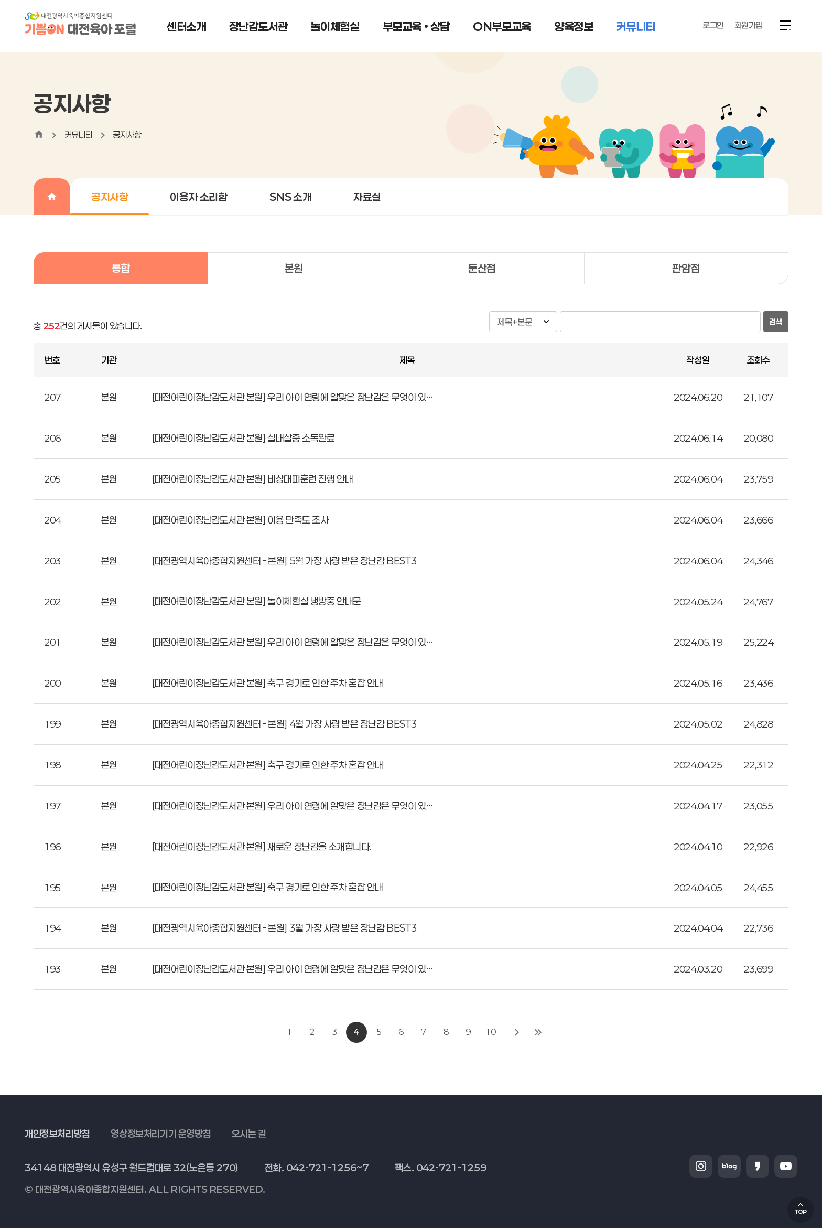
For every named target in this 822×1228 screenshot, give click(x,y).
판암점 (686, 268)
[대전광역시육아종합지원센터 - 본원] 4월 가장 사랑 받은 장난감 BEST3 (284, 724)
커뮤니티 (635, 26)
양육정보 (573, 26)
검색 (776, 321)
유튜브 (785, 1166)
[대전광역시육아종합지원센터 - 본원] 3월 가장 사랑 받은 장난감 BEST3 (284, 928)
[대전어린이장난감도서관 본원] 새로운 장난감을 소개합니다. (261, 846)
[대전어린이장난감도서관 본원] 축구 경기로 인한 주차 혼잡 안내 (267, 683)
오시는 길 (249, 1133)
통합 (121, 268)
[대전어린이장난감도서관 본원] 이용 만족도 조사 (240, 520)
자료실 (367, 196)
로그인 (713, 25)
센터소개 (186, 26)
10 (490, 1032)
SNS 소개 (290, 196)
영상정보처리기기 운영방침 (161, 1133)
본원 (294, 268)
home (39, 134)
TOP (801, 1212)
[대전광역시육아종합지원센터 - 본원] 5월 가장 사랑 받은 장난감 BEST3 (284, 561)
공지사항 (127, 135)
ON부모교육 (502, 26)
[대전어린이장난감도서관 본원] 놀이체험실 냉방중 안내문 (256, 601)
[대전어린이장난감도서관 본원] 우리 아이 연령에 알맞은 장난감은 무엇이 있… (292, 397)
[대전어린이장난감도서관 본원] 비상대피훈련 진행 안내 (252, 479)
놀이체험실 (334, 26)
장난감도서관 (258, 26)
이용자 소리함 (198, 196)
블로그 (729, 1166)
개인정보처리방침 (57, 1133)
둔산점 (482, 268)
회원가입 (748, 25)
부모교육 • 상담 (416, 26)
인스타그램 (700, 1166)
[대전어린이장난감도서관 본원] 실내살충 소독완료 (243, 438)
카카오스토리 (757, 1166)
